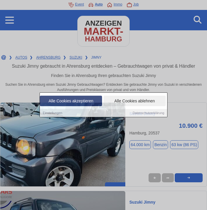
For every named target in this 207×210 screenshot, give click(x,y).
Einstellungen (52, 113)
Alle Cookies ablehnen (134, 101)
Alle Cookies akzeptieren (71, 101)
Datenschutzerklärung (148, 113)
